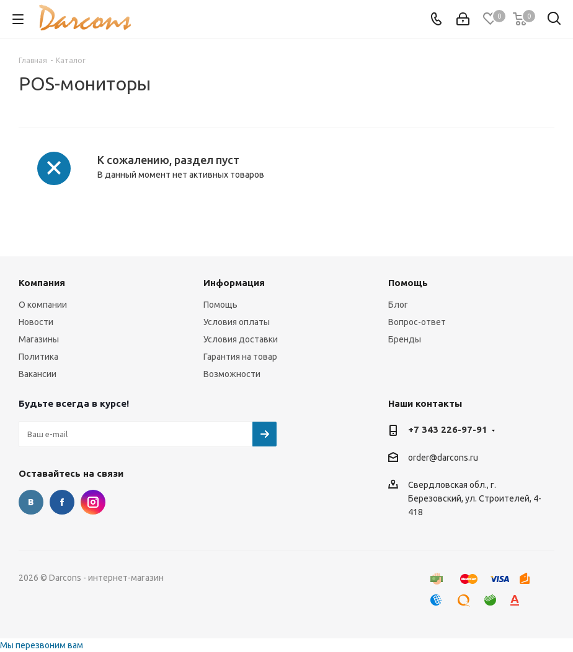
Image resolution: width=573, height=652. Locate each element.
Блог (398, 305)
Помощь (220, 305)
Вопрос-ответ (417, 322)
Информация (234, 282)
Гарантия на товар (240, 357)
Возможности (231, 374)
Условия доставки (240, 339)
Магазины (39, 339)
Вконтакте (31, 502)
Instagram (93, 502)
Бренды (404, 339)
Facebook (62, 502)
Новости (36, 322)
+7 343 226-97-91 (447, 429)
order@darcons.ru (443, 458)
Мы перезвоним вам (41, 645)
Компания (42, 282)
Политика (38, 357)
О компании (43, 305)
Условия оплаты (236, 322)
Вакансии (37, 374)
